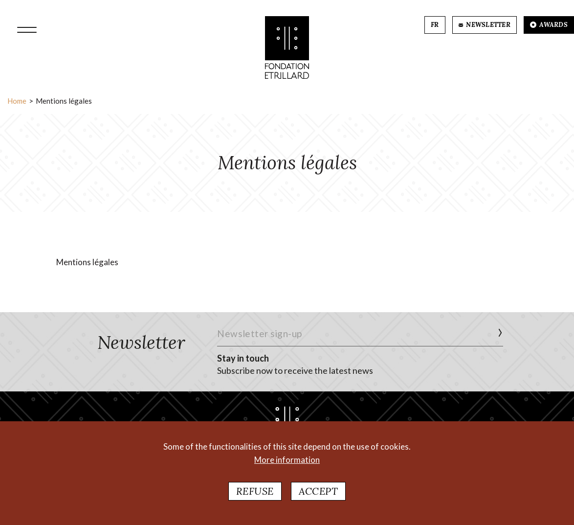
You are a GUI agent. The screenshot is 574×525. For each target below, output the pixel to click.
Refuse (254, 491)
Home (16, 100)
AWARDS (549, 25)
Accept (318, 491)
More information (287, 460)
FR (435, 25)
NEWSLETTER (484, 25)
